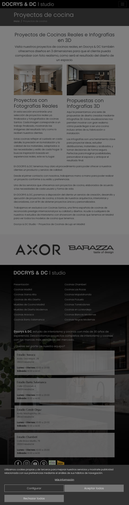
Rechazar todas (34, 498)
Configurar (34, 488)
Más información (64, 479)
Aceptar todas (94, 488)
